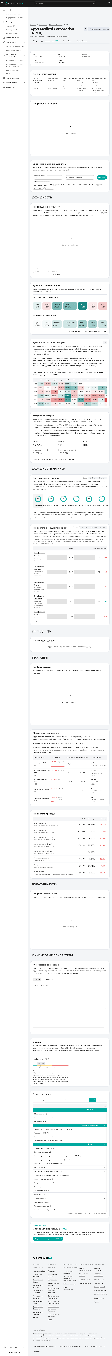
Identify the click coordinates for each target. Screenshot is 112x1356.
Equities (33, 25)
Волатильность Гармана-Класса (54, 1302)
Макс (102, 528)
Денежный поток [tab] (64, 1100)
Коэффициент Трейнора (38, 1292)
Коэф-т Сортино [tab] (82, 41)
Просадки (51, 1271)
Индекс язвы (52, 1280)
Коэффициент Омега (39, 583)
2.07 (71, 572)
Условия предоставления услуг (70, 1346)
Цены (96, 1302)
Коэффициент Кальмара (39, 597)
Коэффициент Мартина (39, 613)
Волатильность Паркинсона (53, 1297)
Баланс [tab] (51, 1100)
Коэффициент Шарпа (39, 554)
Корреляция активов (83, 1275)
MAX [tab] (35, 985)
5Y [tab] (47, 985)
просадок (47, 670)
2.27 (98, 572)
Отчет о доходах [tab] (39, 1100)
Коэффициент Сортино (39, 567)
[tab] (50, 40)
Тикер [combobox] (36, 271)
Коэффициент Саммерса (38, 1313)
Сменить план (14, 1353)
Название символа (40, 175)
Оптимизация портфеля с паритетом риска (69, 1278)
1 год (85, 478)
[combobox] (64, 3)
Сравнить (101, 177)
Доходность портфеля (37, 1275)
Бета (50, 1320)
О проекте (36, 1352)
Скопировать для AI (99, 29)
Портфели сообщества (98, 1275)
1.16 (71, 557)
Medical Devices (55, 25)
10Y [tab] (41, 985)
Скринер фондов (100, 1290)
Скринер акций (99, 1287)
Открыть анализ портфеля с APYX (48, 1239)
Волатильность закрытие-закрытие (53, 1291)
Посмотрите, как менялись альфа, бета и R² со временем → (54, 459)
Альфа (35, 1318)
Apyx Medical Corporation (42, 181)
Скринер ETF (98, 1283)
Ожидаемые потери (52, 1275)
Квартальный (101, 1100)
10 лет (102, 478)
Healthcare (43, 25)
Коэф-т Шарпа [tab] (68, 41)
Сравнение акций (85, 1283)
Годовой (92, 1100)
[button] (14, 9)
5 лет (93, 478)
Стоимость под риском (53, 1284)
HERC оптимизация (68, 1288)
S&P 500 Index (56, 274)
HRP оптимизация (69, 1284)
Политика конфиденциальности (44, 1346)
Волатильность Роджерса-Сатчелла (53, 1309)
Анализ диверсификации (85, 1269)
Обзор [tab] (35, 41)
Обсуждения (99, 1298)
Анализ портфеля (39, 1271)
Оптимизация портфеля (68, 1272)
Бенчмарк (55, 269)
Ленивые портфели (97, 1269)
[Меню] (2, 3)
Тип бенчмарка (39, 269)
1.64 (98, 557)
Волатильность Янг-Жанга (53, 1315)
